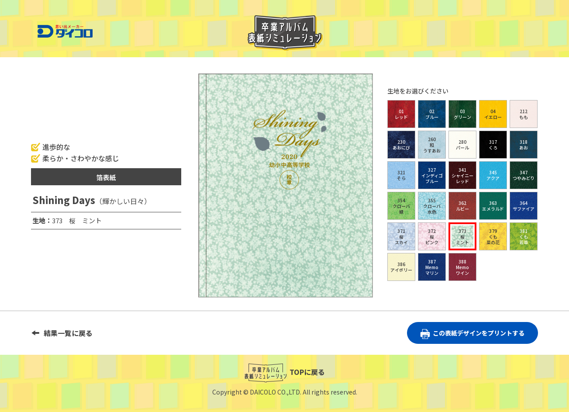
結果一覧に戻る (68, 333)
